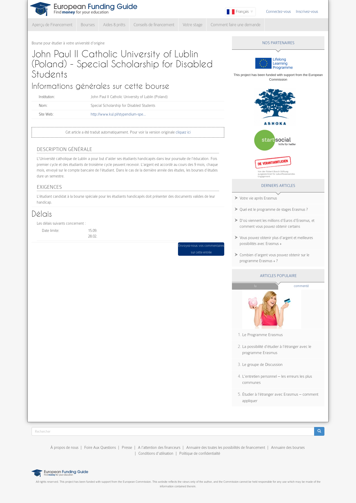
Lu (255, 286)
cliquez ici (183, 132)
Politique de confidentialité (199, 453)
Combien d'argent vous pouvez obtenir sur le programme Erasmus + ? (274, 258)
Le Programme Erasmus (262, 335)
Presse (127, 447)
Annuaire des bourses (288, 447)
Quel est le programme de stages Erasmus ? (274, 209)
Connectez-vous (278, 12)
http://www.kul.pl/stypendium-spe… (118, 114)
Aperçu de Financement (52, 24)
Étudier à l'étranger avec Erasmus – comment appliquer (280, 397)
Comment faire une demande (235, 24)
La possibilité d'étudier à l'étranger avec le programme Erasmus (276, 349)
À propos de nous (64, 447)
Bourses (88, 24)
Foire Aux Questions (100, 447)
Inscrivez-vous (307, 12)
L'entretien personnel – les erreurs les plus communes (277, 379)
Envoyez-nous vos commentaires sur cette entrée (201, 249)
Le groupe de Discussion (262, 364)
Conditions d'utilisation (155, 453)
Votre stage (192, 24)
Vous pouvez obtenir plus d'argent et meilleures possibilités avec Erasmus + (276, 241)
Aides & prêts (114, 24)
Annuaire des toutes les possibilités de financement (225, 447)
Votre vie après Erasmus (258, 198)
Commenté (309, 285)
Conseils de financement (154, 24)
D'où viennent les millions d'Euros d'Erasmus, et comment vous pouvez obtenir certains (277, 224)
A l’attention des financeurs (159, 447)
